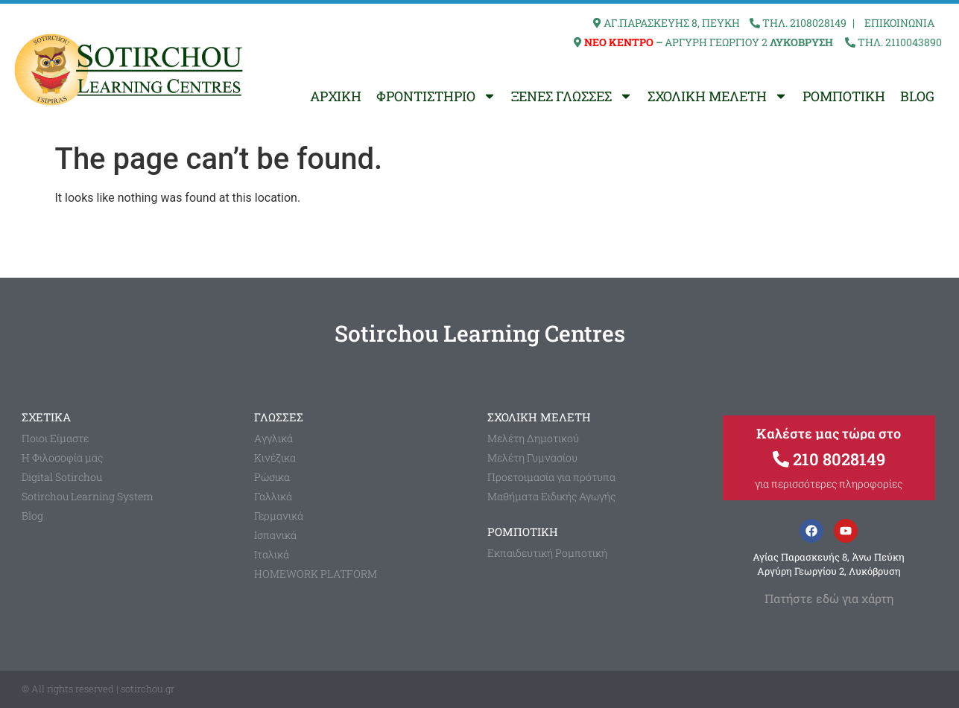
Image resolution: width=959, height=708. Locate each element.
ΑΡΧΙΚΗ (335, 96)
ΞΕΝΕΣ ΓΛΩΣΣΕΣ (572, 96)
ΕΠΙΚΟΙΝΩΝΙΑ (899, 23)
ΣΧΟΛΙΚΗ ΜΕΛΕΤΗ (718, 96)
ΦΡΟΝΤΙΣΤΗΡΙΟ (436, 96)
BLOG (917, 96)
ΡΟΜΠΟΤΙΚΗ (844, 96)
